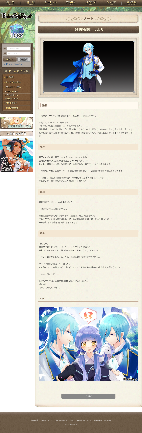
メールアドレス (4, 49)
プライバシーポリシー (46, 420)
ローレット (51, 3)
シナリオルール (16, 91)
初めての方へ (16, 103)
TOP (10, 3)
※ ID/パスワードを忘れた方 (13, 64)
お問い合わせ (16, 107)
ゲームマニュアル (16, 87)
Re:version (108, 420)
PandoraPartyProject (16, 15)
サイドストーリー (16, 82)
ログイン (10, 59)
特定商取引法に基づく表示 (64, 420)
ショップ (111, 3)
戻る (88, 396)
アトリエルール (16, 95)
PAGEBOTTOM (135, 425)
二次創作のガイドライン (83, 420)
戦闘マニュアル (16, 99)
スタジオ (91, 3)
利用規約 (33, 420)
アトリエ (71, 3)
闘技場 (131, 3)
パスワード (4, 54)
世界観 (16, 77)
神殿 (31, 3)
